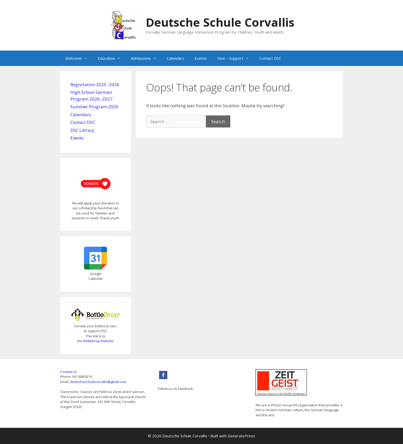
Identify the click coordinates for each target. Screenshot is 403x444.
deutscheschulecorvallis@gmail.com (98, 381)
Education (112, 58)
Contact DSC (270, 58)
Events (201, 58)
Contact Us (68, 371)
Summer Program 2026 (94, 107)
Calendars (175, 58)
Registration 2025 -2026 (94, 84)
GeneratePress (241, 435)
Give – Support (235, 58)
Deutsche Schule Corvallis (220, 22)
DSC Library (82, 130)
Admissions (146, 58)
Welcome (79, 58)
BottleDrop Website (98, 341)
